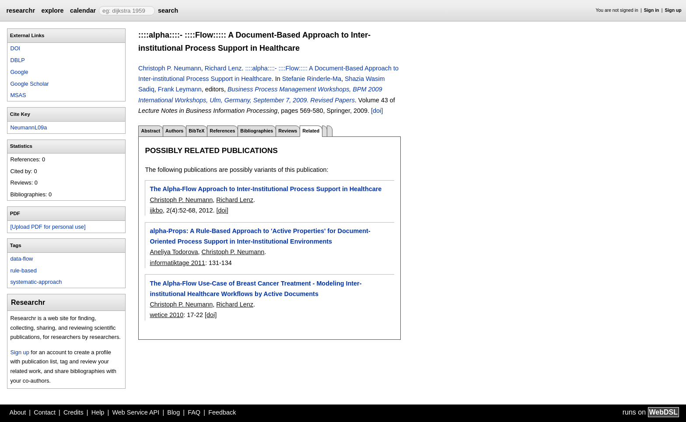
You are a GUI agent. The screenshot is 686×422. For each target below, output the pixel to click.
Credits (73, 412)
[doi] (377, 110)
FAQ (194, 412)
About (18, 412)
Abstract (150, 130)
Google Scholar (29, 83)
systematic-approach (36, 282)
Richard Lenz (223, 68)
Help (98, 412)
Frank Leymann (180, 89)
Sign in (651, 10)
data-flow (21, 258)
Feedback (222, 412)
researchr (20, 10)
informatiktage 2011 (177, 262)
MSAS (18, 95)
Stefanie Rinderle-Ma (311, 78)
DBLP (17, 60)
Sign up (673, 10)
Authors (174, 130)
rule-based (23, 270)
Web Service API (135, 412)
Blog (173, 412)
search (168, 10)
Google (19, 72)
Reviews (287, 130)
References (222, 130)
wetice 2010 (166, 314)
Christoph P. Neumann (169, 68)
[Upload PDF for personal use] (47, 226)
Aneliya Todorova (174, 251)
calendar (83, 10)
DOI (15, 48)
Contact (45, 412)
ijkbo (156, 210)
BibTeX (196, 130)
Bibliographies (256, 130)
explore (52, 10)
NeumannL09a (28, 127)
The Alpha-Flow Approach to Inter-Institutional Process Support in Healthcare (266, 188)
